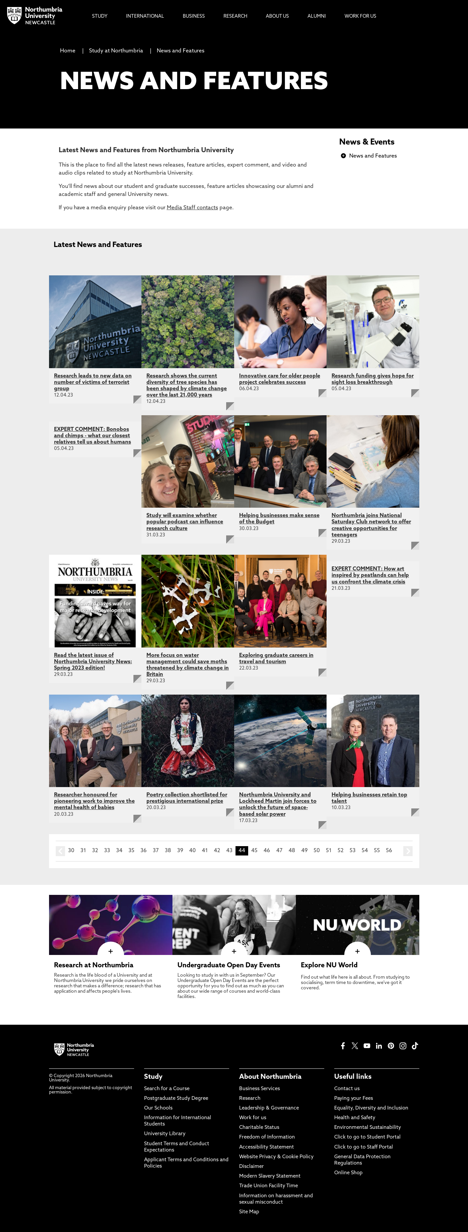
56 (389, 850)
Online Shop (348, 1173)
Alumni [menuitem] (317, 16)
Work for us (252, 1118)
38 (168, 850)
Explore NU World (329, 965)
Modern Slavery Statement (270, 1176)
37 (156, 850)
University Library (164, 1134)
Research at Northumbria (93, 965)
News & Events (367, 143)
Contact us (347, 1088)
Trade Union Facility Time (268, 1186)
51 (329, 850)
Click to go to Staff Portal (363, 1147)
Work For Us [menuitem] (360, 16)
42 (217, 850)
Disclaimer (251, 1166)
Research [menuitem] (235, 16)
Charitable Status (259, 1127)
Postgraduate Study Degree (176, 1098)
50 (317, 850)
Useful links (353, 1077)
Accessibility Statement (266, 1147)
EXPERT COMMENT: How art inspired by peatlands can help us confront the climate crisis (370, 575)
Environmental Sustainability (367, 1127)
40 (192, 850)
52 (341, 850)
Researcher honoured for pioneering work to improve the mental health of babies (94, 801)
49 (304, 850)
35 (131, 850)
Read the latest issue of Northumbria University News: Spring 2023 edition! (93, 662)
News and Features (180, 51)
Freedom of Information (267, 1137)
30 (71, 850)
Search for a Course (166, 1088)
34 (119, 850)
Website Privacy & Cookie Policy (276, 1157)
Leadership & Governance (269, 1108)
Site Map (249, 1212)
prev (60, 851)
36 (143, 850)
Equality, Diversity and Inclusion (371, 1108)
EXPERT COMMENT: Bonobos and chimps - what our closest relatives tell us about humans (92, 436)
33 (107, 850)
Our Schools (158, 1108)
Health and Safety (354, 1118)
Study (153, 1077)
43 (229, 850)
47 (279, 850)
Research (250, 1098)
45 (254, 850)
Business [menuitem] (194, 16)
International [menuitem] (145, 16)
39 (180, 850)
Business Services (259, 1088)
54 (365, 850)
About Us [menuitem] (277, 16)
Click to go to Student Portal (367, 1137)
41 (205, 850)
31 (83, 850)
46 (267, 850)
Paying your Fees (353, 1098)
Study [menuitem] (99, 16)
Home (67, 51)
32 (95, 850)
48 (292, 850)
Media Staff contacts (192, 208)
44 (242, 850)
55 (377, 850)
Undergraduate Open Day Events (228, 965)
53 (353, 850)
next (408, 851)
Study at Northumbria (116, 51)
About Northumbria (270, 1077)
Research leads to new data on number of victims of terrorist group (93, 383)
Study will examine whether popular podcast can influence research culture (184, 522)
